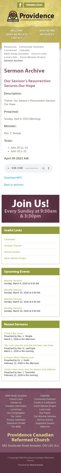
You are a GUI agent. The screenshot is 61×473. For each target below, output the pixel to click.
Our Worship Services (45, 416)
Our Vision (16, 416)
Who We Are (47, 30)
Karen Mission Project (33, 57)
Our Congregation (16, 413)
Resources (47, 34)
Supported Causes (44, 423)
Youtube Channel (12, 245)
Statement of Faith (16, 423)
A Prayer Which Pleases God (19, 357)
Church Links (39, 53)
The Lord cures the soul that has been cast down (28, 345)
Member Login (34, 5)
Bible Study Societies (16, 53)
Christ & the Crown (13, 333)
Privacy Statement (16, 419)
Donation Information (16, 406)
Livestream (10, 50)
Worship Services (13, 280)
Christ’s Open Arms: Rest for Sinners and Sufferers (29, 369)
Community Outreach (31, 46)
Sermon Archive (13, 60)
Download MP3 (13, 177)
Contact (17, 38)
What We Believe (17, 34)
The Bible (16, 426)
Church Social (36, 465)
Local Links (11, 57)
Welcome (17, 30)
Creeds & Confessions (45, 402)
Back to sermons (13, 184)
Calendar (24, 50)
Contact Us (16, 402)
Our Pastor (44, 413)
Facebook (20, 5)
